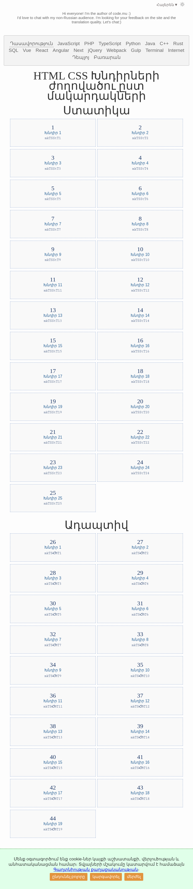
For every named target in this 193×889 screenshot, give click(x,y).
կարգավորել (105, 876)
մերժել (134, 876)
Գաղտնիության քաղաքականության (96, 869)
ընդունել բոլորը (68, 876)
